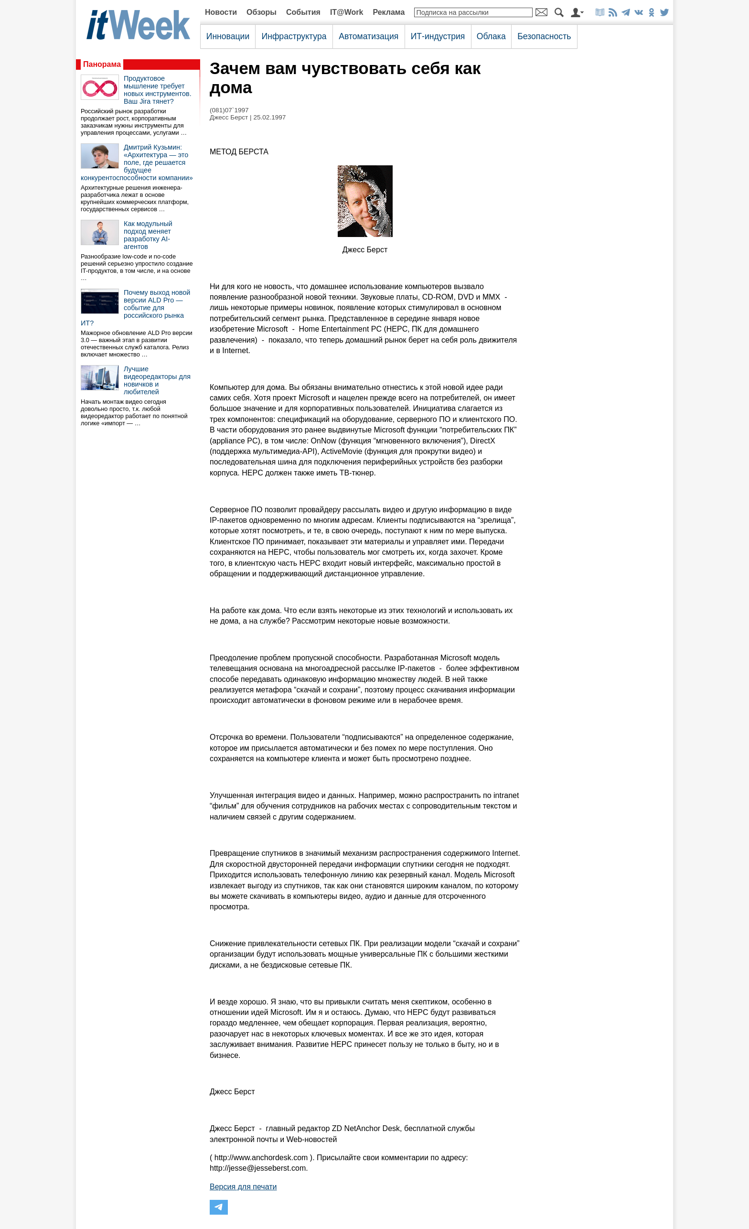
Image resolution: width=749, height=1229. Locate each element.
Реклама (389, 12)
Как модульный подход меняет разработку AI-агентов (148, 235)
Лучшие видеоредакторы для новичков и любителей (157, 380)
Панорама (102, 64)
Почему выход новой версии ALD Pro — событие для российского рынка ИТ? (135, 308)
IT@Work (347, 12)
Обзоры (261, 12)
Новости (221, 12)
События (303, 12)
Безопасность (544, 36)
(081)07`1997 (229, 110)
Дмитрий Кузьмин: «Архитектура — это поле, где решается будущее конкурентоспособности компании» (137, 162)
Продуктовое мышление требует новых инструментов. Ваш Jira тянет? (158, 90)
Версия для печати (243, 1187)
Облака (491, 36)
